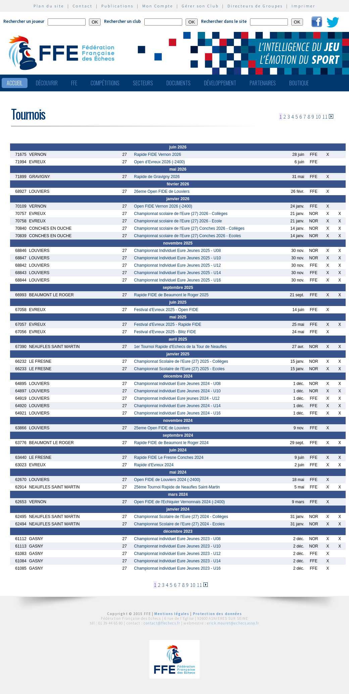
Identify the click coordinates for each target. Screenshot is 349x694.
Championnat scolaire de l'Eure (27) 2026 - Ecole (178, 221)
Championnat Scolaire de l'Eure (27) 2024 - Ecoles (179, 524)
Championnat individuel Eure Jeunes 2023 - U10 (177, 546)
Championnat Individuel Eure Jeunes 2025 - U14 (177, 272)
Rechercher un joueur (23, 21)
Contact (83, 5)
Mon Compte (157, 5)
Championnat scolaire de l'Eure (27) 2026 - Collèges (180, 213)
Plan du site (49, 5)
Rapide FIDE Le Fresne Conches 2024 (168, 457)
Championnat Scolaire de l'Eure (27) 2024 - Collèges (181, 516)
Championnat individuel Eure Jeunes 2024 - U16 (177, 413)
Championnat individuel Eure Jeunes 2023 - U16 (177, 568)
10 (318, 116)
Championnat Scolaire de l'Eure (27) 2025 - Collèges (181, 361)
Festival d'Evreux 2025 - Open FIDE (166, 309)
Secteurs (143, 83)
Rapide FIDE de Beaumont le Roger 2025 (171, 295)
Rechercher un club (122, 21)
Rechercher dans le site (224, 21)
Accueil (14, 83)
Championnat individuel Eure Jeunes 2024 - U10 (177, 391)
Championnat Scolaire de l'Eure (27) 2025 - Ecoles (179, 368)
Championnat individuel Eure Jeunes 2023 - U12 (177, 553)
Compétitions (105, 83)
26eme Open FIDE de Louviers (161, 191)
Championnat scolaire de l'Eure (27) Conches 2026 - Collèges (189, 228)
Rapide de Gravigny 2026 (157, 176)
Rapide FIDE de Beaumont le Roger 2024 (171, 442)
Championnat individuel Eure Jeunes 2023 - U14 (177, 561)
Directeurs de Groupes (255, 5)
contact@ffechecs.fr (162, 623)
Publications (117, 5)
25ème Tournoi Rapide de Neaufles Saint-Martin (177, 487)
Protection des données (217, 613)
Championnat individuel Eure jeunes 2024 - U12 (176, 398)
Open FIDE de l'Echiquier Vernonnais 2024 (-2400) (179, 502)
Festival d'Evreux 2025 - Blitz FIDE (165, 332)
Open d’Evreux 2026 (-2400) (159, 162)
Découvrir (47, 83)
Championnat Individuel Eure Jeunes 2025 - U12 (177, 265)
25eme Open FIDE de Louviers (161, 428)
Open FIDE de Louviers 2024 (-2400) (167, 479)
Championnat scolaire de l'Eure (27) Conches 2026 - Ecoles (187, 235)
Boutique (299, 83)
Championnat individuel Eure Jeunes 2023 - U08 (177, 538)
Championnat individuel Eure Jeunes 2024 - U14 (177, 405)
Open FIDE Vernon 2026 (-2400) (163, 206)
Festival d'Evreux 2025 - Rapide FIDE (167, 324)
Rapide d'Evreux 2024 (153, 465)
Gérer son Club (200, 5)
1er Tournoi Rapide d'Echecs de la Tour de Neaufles (180, 346)
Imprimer (303, 5)
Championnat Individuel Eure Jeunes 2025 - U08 (177, 250)
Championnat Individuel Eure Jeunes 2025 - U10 (177, 258)
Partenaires (263, 83)
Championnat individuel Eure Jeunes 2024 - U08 (177, 383)
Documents (178, 83)
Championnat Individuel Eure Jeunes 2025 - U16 (177, 280)
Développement (220, 83)
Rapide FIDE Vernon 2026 (157, 154)
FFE (74, 83)
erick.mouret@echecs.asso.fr (233, 623)
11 (325, 116)
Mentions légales (171, 613)
